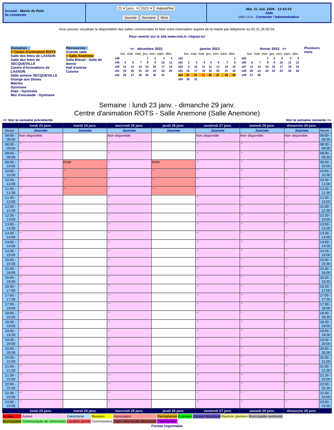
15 (146, 66)
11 (170, 62)
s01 (180, 62)
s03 (180, 70)
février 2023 (269, 49)
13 (132, 66)
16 (154, 66)
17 (163, 66)
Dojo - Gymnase (24, 91)
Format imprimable (167, 426)
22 (146, 70)
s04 (180, 75)
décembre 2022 (149, 49)
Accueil (11, 11)
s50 (117, 66)
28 (140, 75)
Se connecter (16, 15)
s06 (244, 62)
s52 (117, 75)
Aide (269, 13)
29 (146, 75)
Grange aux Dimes (26, 79)
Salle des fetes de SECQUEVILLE (25, 62)
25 (170, 70)
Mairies (17, 83)
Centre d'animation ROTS (35, 52)
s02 (180, 66)
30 (154, 75)
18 (170, 66)
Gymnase (18, 87)
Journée (40, 130)
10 (163, 62)
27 (132, 75)
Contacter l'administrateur (277, 17)
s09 (244, 75)
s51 (117, 70)
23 (154, 70)
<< (132, 49)
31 (163, 75)
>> (284, 49)
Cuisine (72, 71)
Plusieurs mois (312, 50)
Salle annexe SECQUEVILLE (34, 75)
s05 (180, 79)
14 (140, 66)
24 (163, 70)
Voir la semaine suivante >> (308, 120)
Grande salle (76, 52)
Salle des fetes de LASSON (33, 56)
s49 (117, 62)
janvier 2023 (210, 49)
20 (132, 70)
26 (124, 75)
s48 (117, 58)
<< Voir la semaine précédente (28, 120)
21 (140, 70)
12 (124, 66)
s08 (244, 70)
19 (124, 70)
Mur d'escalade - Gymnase (33, 95)
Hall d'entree (76, 67)
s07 (244, 66)
